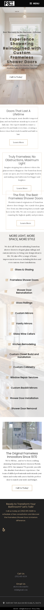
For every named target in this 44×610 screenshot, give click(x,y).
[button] (22, 488)
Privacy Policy (36, 609)
